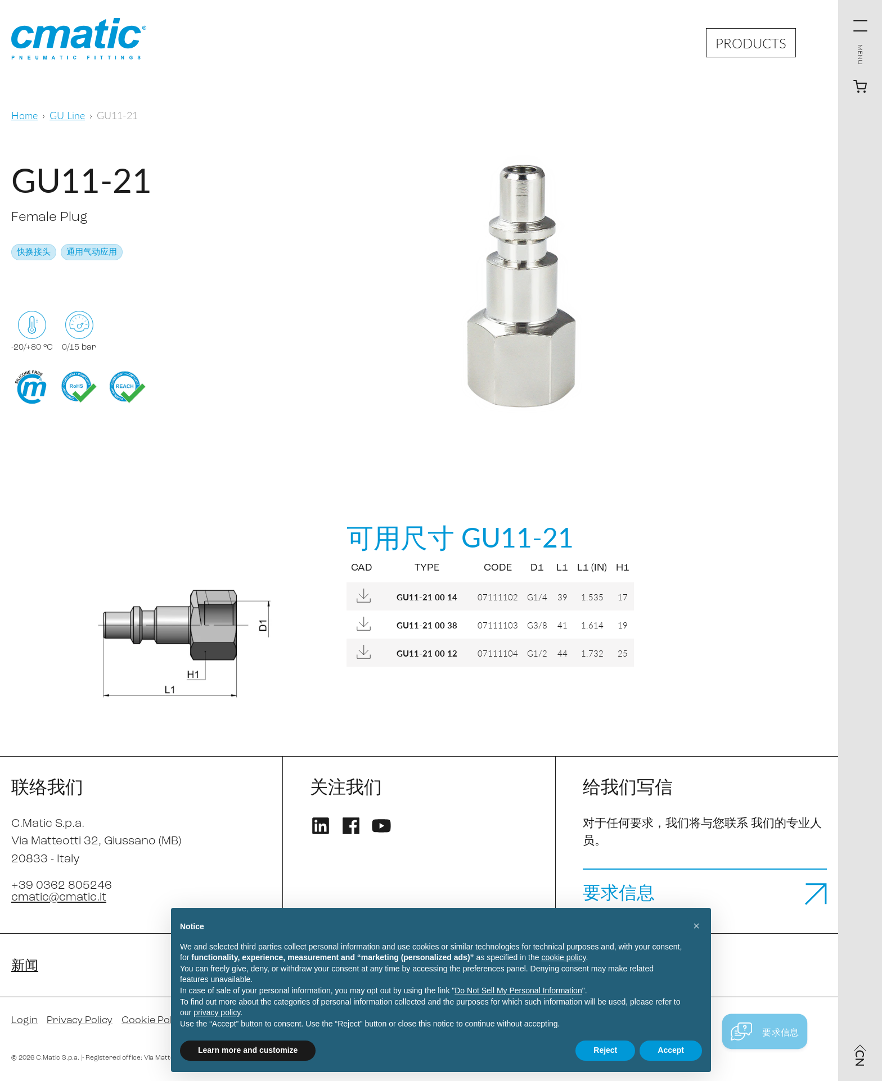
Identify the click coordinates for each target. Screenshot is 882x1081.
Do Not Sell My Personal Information (518, 990)
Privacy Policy (79, 1020)
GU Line (67, 115)
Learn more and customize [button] (248, 1050)
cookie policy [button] (563, 957)
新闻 (24, 966)
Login (24, 1020)
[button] (696, 926)
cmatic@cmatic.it (58, 897)
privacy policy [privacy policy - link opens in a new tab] (217, 1012)
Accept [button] (671, 1050)
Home (24, 115)
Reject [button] (605, 1050)
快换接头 (34, 252)
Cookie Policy (153, 1020)
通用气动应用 (91, 252)
